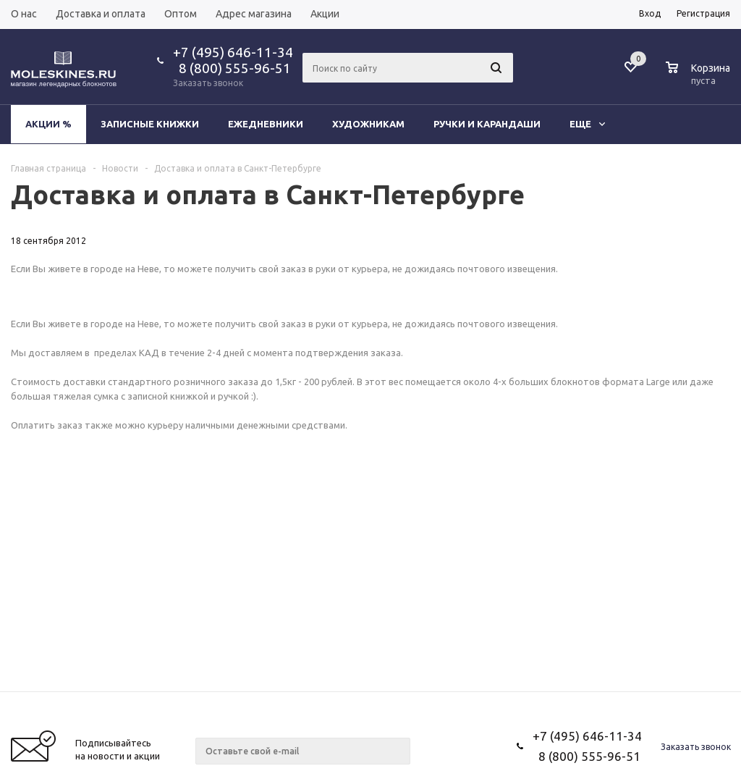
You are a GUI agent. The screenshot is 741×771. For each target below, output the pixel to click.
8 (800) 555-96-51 (232, 68)
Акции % (48, 124)
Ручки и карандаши (487, 124)
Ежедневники (265, 124)
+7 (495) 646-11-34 (233, 52)
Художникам (368, 124)
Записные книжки (150, 124)
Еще (587, 124)
